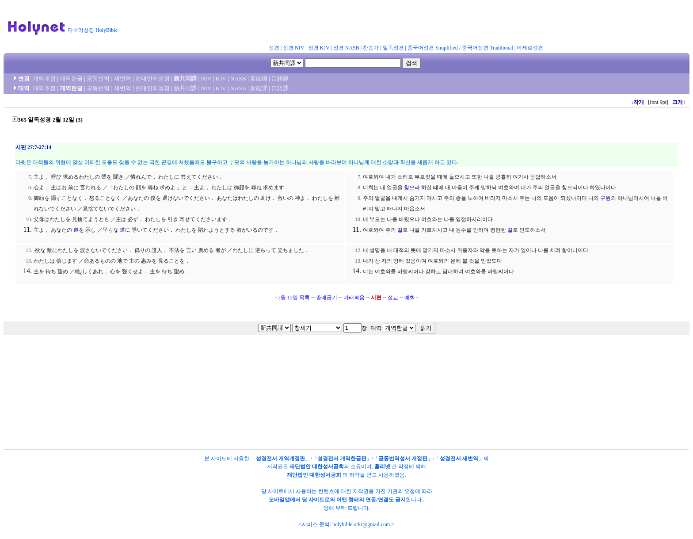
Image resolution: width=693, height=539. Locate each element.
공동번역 (98, 78)
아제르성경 (530, 48)
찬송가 (371, 48)
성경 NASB (346, 48)
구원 (605, 198)
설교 (393, 297)
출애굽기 (326, 297)
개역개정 (44, 78)
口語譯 (280, 78)
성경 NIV (293, 48)
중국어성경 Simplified (432, 48)
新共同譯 (185, 78)
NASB (238, 78)
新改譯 (258, 78)
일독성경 (393, 48)
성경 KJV (319, 48)
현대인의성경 (152, 78)
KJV (221, 78)
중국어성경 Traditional (487, 48)
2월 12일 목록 (294, 297)
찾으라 (412, 187)
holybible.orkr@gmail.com (361, 524)
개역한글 (71, 78)
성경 (274, 48)
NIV (206, 78)
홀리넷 (382, 466)
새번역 (122, 78)
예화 (409, 297)
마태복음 (354, 297)
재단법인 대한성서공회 (316, 466)
